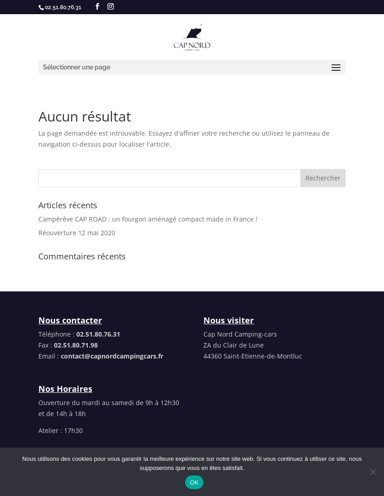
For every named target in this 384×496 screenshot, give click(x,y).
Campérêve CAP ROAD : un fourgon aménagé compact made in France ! (147, 219)
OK (194, 482)
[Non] (372, 471)
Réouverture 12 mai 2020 (76, 232)
